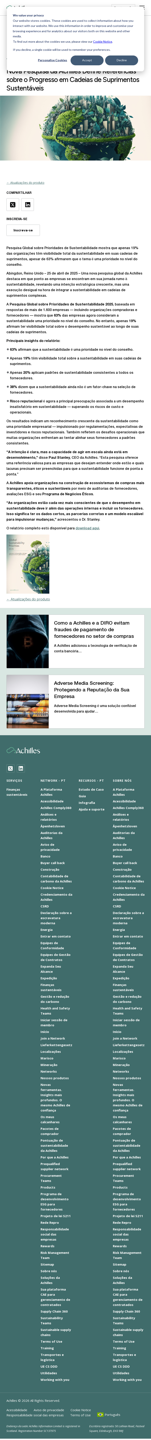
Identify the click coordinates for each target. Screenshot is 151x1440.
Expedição (49, 978)
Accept (87, 60)
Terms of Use (51, 1341)
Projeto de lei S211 (56, 1216)
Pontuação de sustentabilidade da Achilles (54, 1145)
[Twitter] (10, 768)
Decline (122, 60)
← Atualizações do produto (25, 183)
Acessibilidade (52, 801)
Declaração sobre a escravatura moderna (56, 918)
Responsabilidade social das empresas (55, 1234)
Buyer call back (53, 863)
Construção (50, 869)
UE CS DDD (49, 1366)
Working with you (55, 1379)
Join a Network (53, 1038)
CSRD (45, 906)
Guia (82, 796)
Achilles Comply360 (56, 808)
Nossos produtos (55, 1078)
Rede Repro (50, 1222)
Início (45, 1032)
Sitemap (47, 1264)
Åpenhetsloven (53, 826)
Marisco (47, 1058)
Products (48, 1187)
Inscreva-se (23, 230)
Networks (49, 1071)
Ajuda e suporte (91, 809)
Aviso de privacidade (49, 1410)
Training (47, 1348)
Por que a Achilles (55, 1157)
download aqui (87, 528)
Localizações (51, 1051)
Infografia (87, 802)
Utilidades (49, 1373)
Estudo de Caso (91, 789)
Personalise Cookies (52, 60)
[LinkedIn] (21, 768)
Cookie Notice (102, 41)
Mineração (49, 1065)
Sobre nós (49, 1271)
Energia (47, 929)
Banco (45, 856)
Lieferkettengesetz (56, 1045)
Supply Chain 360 (54, 1311)
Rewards (47, 1246)
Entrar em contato (56, 936)
